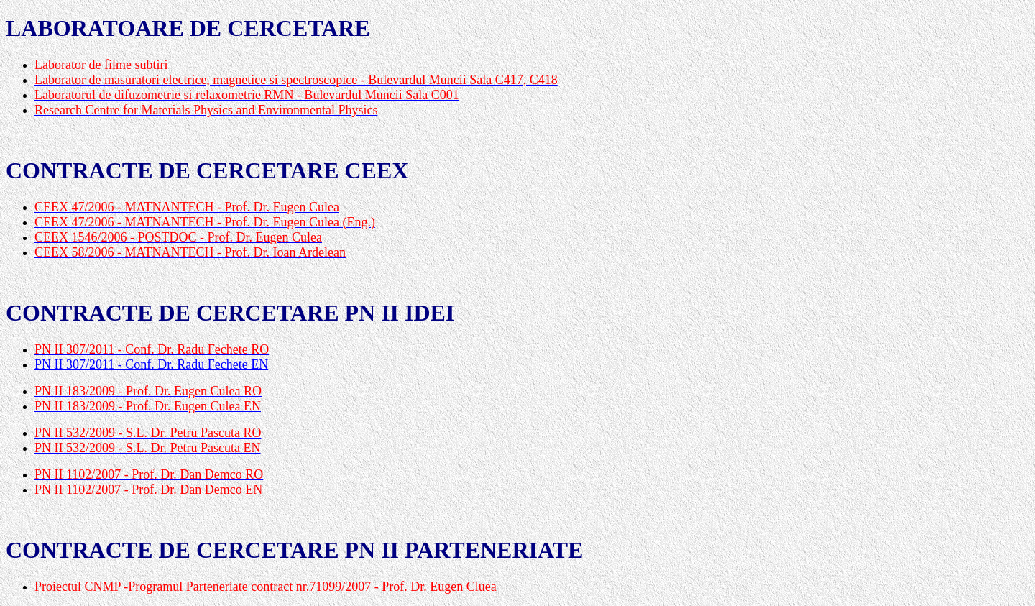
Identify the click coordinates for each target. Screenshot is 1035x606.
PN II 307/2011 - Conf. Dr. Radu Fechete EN (151, 364)
